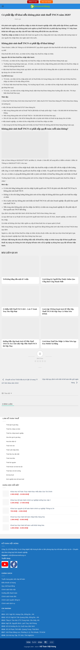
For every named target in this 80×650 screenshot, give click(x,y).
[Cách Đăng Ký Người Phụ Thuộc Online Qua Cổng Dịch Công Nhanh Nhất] (59, 270)
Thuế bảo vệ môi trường (13, 471)
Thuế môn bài (10, 445)
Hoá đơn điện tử (11, 441)
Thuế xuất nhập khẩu (12, 450)
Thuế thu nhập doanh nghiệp (15, 433)
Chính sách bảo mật (9, 589)
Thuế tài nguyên (11, 462)
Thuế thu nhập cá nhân (13, 429)
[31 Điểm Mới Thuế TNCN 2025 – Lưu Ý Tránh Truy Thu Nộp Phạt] (20, 300)
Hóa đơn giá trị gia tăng (13, 437)
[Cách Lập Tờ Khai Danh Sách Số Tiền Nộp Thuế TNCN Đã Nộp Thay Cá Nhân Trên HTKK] (59, 301)
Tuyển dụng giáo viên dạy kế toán (13, 579)
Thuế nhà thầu (10, 458)
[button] (3, 6)
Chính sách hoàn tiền (9, 596)
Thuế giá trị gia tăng (12, 425)
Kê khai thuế (10, 475)
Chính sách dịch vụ (8, 603)
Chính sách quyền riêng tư (11, 600)
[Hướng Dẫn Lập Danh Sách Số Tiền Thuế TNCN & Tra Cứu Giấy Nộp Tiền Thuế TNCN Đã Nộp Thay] (20, 333)
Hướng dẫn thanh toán (9, 593)
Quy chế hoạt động (8, 586)
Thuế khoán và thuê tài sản (14, 466)
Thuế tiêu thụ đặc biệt (12, 454)
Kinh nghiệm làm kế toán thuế (15, 479)
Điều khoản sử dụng (9, 582)
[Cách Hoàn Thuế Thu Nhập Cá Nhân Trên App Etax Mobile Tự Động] (59, 332)
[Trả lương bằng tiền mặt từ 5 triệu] (20, 268)
